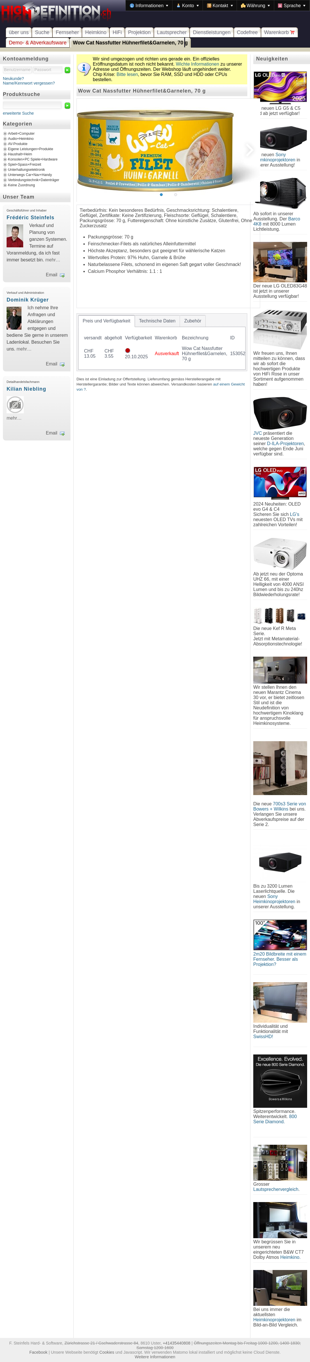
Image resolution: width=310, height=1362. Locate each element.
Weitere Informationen (155, 1357)
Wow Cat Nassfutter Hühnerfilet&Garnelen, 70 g (130, 43)
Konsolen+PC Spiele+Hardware (33, 160)
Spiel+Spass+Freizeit (24, 165)
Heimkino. (290, 1257)
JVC (257, 433)
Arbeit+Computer (21, 134)
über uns (19, 32)
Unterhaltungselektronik (26, 170)
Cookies (106, 1352)
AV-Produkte (18, 144)
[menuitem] (149, 5)
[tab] (106, 321)
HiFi (117, 32)
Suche (42, 32)
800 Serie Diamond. (275, 1119)
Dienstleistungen (211, 32)
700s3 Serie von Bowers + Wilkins (279, 806)
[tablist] (161, 342)
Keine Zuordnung (21, 185)
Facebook (39, 1352)
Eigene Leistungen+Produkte (30, 149)
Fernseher (67, 32)
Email (51, 274)
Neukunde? (13, 78)
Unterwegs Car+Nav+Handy (30, 175)
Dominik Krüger (28, 300)
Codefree (247, 32)
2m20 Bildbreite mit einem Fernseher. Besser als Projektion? (279, 959)
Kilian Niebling (26, 389)
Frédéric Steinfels (30, 217)
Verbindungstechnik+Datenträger (33, 180)
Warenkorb (279, 32)
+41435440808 (176, 1343)
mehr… (52, 259)
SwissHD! (263, 1036)
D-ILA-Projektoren (285, 443)
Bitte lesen (127, 74)
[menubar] (217, 5)
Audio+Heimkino (21, 139)
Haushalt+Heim (20, 154)
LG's (294, 514)
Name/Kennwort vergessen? (29, 83)
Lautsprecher (172, 32)
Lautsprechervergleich (275, 1189)
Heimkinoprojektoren (274, 1319)
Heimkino (95, 32)
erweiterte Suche (18, 113)
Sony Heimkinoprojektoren (274, 157)
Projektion (139, 32)
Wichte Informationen (197, 64)
